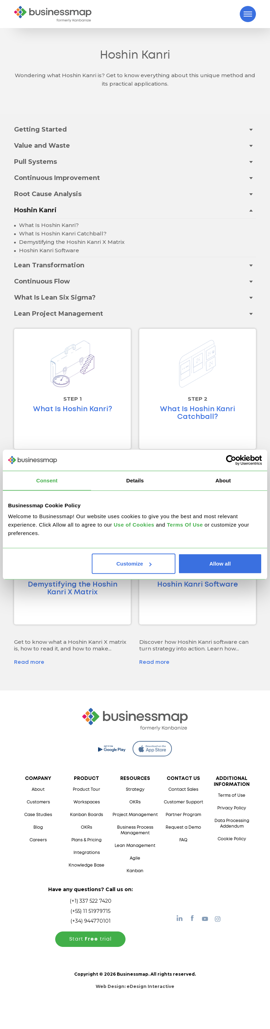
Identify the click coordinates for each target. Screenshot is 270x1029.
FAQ (183, 840)
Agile (135, 858)
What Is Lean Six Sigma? (55, 297)
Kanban (135, 871)
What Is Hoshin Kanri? (48, 225)
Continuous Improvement (57, 178)
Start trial (90, 939)
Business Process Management (135, 830)
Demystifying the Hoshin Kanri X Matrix (71, 242)
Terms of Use (231, 795)
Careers (38, 840)
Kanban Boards (86, 815)
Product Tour (86, 789)
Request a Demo (183, 827)
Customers (38, 802)
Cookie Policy (232, 839)
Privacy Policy (231, 808)
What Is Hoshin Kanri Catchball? (62, 233)
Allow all (220, 564)
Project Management (135, 815)
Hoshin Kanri (35, 210)
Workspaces (86, 802)
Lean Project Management (58, 314)
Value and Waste (42, 145)
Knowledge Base (86, 865)
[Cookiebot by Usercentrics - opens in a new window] (231, 460)
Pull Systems (35, 162)
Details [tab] (135, 480)
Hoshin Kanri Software (48, 250)
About (38, 789)
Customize (134, 564)
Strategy (135, 789)
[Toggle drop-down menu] (250, 129)
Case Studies (38, 815)
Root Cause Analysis (48, 194)
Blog (38, 827)
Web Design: (135, 986)
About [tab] (223, 480)
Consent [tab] (47, 480)
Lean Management (135, 846)
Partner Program (183, 815)
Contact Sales (183, 789)
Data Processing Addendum (231, 823)
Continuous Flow (42, 281)
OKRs (86, 827)
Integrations (86, 853)
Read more (29, 662)
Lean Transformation (49, 265)
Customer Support (183, 802)
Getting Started (40, 129)
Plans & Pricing (86, 840)
